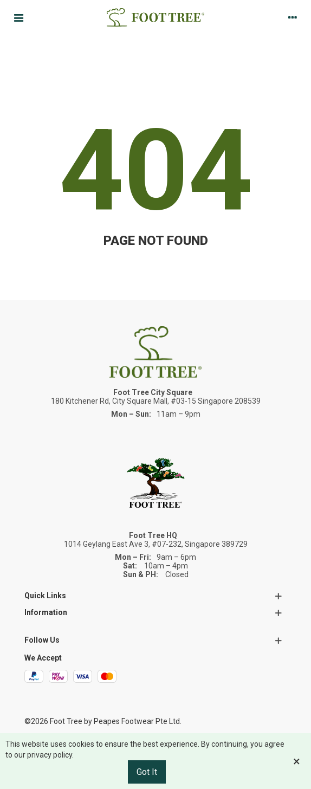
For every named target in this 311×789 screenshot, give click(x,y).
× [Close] (296, 761)
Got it (147, 772)
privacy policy (49, 755)
